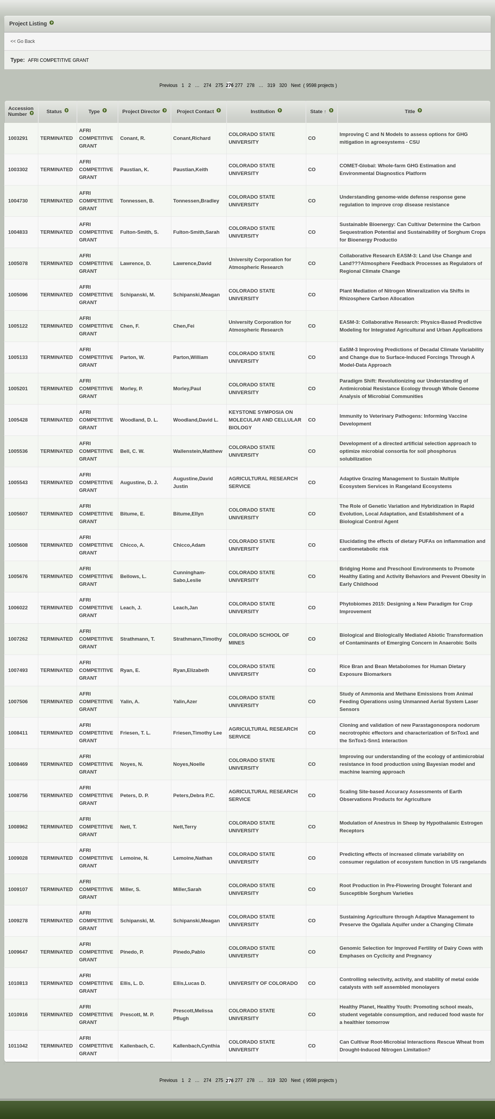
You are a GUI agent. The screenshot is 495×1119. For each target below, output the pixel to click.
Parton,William (190, 357)
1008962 (18, 827)
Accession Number (21, 111)
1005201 (18, 388)
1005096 (18, 295)
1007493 (18, 670)
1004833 (18, 232)
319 (271, 85)
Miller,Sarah (187, 889)
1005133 (18, 357)
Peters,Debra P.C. (194, 795)
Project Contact (196, 111)
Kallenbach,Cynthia (196, 1046)
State (317, 111)
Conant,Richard (192, 138)
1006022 (18, 608)
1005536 (18, 451)
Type (95, 111)
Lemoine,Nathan (192, 858)
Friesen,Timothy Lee (197, 733)
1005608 (18, 545)
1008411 (18, 733)
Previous (168, 85)
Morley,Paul (187, 388)
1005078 (18, 263)
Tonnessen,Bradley (196, 201)
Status (54, 111)
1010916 (18, 1014)
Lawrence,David (192, 263)
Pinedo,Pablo (189, 952)
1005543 (18, 482)
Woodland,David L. (195, 420)
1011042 (18, 1046)
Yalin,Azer (185, 701)
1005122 (18, 326)
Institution (263, 111)
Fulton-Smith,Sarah (196, 232)
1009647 (18, 952)
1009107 (18, 889)
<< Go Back (22, 41)
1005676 (18, 576)
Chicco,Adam (189, 545)
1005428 (18, 420)
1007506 (18, 701)
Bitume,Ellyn (188, 514)
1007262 (18, 639)
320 (283, 85)
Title (410, 111)
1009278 (18, 920)
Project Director (141, 111)
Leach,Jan (185, 608)
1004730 (18, 201)
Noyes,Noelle (189, 764)
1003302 (18, 169)
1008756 (18, 795)
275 (219, 85)
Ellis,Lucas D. (189, 983)
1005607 (18, 514)
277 (239, 85)
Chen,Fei (184, 326)
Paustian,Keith (190, 169)
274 (207, 85)
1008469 (18, 764)
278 (250, 85)
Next (295, 85)
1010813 (18, 983)
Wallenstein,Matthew (197, 451)
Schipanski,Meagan (196, 295)
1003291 (18, 138)
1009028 (18, 858)
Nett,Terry (184, 827)
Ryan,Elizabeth (191, 670)
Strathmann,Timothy (197, 639)
